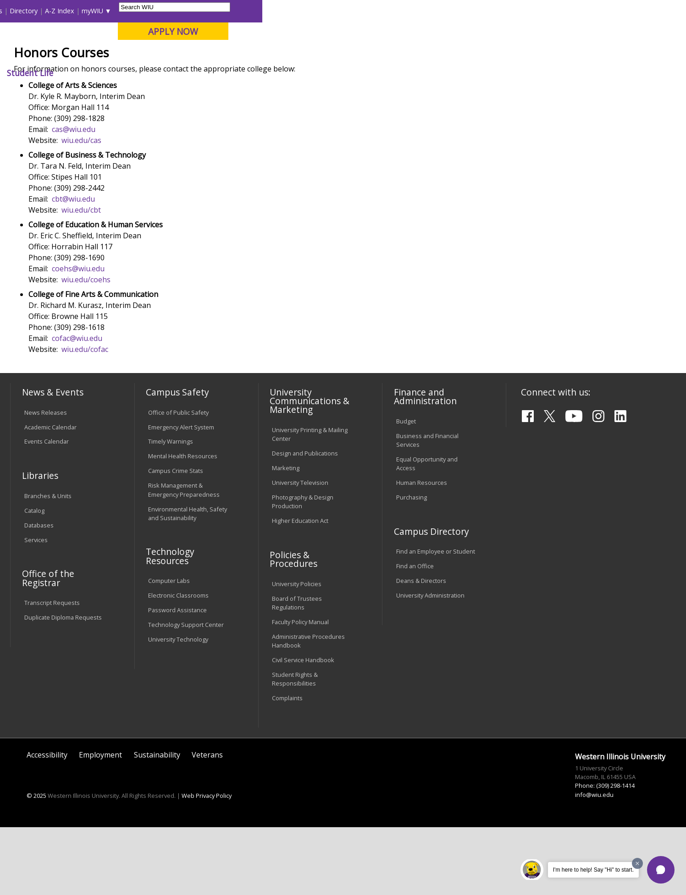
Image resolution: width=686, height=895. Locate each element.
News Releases (45, 480)
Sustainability (157, 822)
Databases (39, 592)
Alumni (257, 72)
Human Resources (421, 550)
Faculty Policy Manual (300, 689)
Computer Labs (169, 648)
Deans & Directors (421, 648)
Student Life (454, 72)
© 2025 (36, 863)
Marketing (285, 535)
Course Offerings (400, 10)
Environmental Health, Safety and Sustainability (187, 580)
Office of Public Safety (178, 480)
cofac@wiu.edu (77, 406)
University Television (300, 550)
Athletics (347, 72)
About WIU (75, 72)
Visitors (88, 10)
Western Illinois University (147, 39)
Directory (447, 10)
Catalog (34, 578)
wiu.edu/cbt (81, 277)
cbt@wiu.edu (73, 266)
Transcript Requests (52, 670)
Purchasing (411, 564)
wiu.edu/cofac (84, 417)
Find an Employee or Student (435, 619)
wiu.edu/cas (81, 208)
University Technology (178, 707)
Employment (100, 822)
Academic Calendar (50, 494)
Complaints (287, 765)
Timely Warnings (170, 509)
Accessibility (47, 822)
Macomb (179, 54)
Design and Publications (305, 520)
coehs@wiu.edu (78, 336)
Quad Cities (223, 54)
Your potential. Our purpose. (105, 54)
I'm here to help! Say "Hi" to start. (593, 870)
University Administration (430, 663)
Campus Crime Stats (175, 538)
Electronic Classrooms (178, 663)
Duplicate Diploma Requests (63, 685)
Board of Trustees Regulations (297, 670)
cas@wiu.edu (73, 197)
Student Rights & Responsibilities (295, 746)
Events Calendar (46, 509)
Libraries (355, 10)
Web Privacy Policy (207, 863)
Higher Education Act (300, 588)
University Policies (296, 651)
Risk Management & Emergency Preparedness (184, 557)
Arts (301, 72)
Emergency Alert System (181, 494)
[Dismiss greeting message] (637, 863)
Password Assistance (177, 677)
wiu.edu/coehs (86, 347)
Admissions (200, 72)
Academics (137, 72)
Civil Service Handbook (303, 727)
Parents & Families (42, 10)
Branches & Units (48, 563)
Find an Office (415, 633)
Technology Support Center (186, 692)
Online (264, 54)
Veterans (207, 822)
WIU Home (168, 93)
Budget (406, 488)
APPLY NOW (597, 31)
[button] (661, 870)
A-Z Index (483, 10)
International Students (141, 10)
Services (36, 607)
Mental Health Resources (182, 524)
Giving (397, 72)
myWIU (516, 10)
